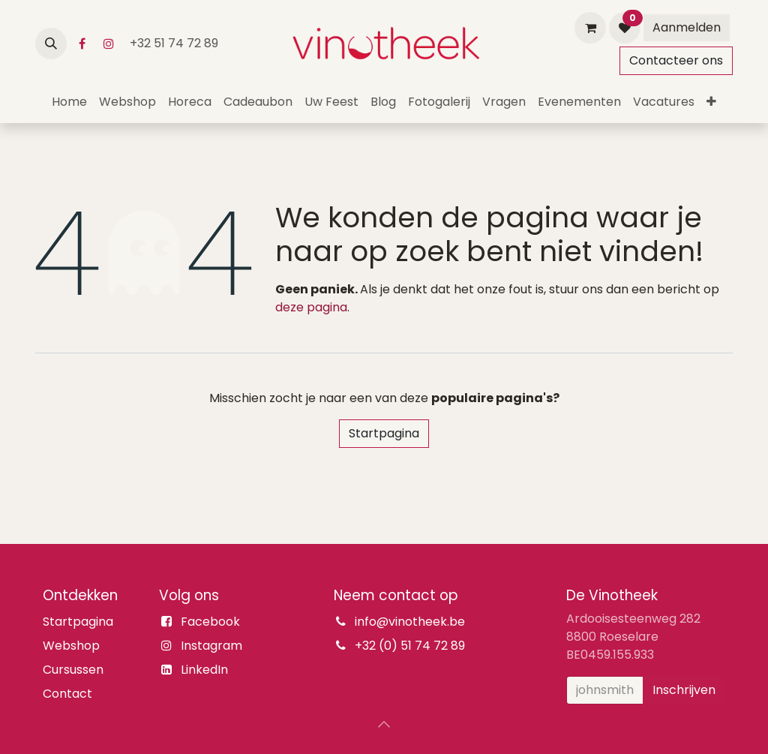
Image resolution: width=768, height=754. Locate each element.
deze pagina (311, 307)
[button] (51, 43)
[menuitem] (69, 102)
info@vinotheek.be (410, 621)
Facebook (210, 621)
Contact (67, 693)
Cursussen (73, 669)
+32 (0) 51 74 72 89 (410, 645)
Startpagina (384, 433)
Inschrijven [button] (684, 689)
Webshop (71, 645)
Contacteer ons (676, 60)
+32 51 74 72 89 (175, 43)
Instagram (211, 645)
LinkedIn (204, 669)
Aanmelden (686, 27)
